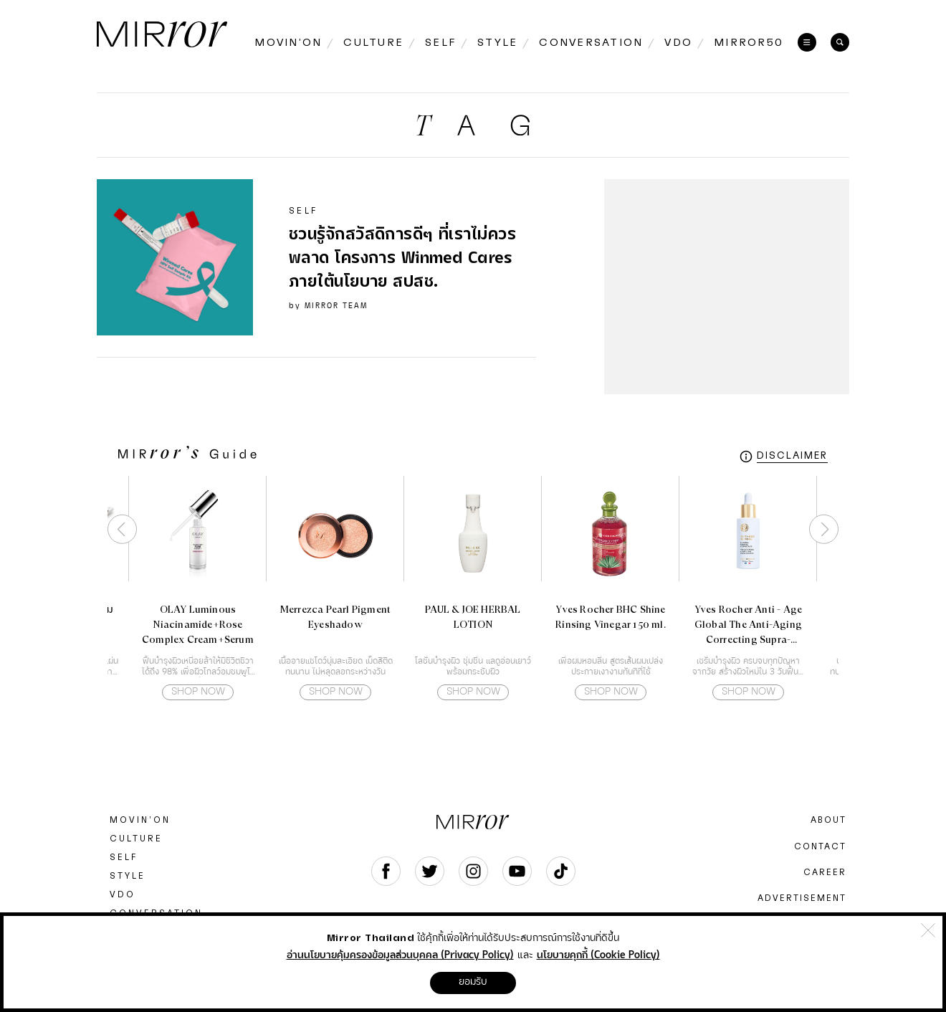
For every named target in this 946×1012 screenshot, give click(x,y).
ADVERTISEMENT (802, 898)
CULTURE (136, 838)
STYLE (127, 876)
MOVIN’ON (140, 820)
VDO (122, 894)
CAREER (824, 872)
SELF (124, 857)
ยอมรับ (473, 982)
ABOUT (828, 820)
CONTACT (820, 846)
